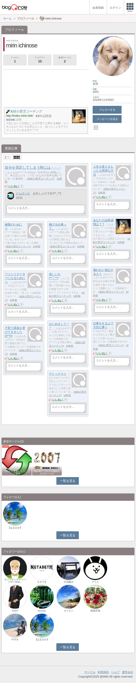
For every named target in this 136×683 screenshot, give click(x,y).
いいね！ (14, 186)
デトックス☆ (57, 373)
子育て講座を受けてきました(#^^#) (15, 331)
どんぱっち (23, 193)
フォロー (14, 60)
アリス (95, 582)
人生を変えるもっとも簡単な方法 (103, 170)
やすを (15, 639)
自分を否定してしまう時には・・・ (33, 168)
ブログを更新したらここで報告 (17, 472)
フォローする (107, 109)
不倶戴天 (68, 582)
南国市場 (95, 610)
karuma (42, 610)
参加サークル (64, 60)
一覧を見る (67, 481)
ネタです (42, 582)
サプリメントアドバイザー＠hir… (15, 580)
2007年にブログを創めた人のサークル (46, 472)
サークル (89, 672)
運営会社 (127, 672)
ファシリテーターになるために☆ (15, 278)
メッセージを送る (107, 119)
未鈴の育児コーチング (41, 178)
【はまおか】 (15, 528)
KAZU (15, 610)
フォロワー (40, 60)
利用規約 (103, 672)
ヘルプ (115, 672)
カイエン (68, 610)
